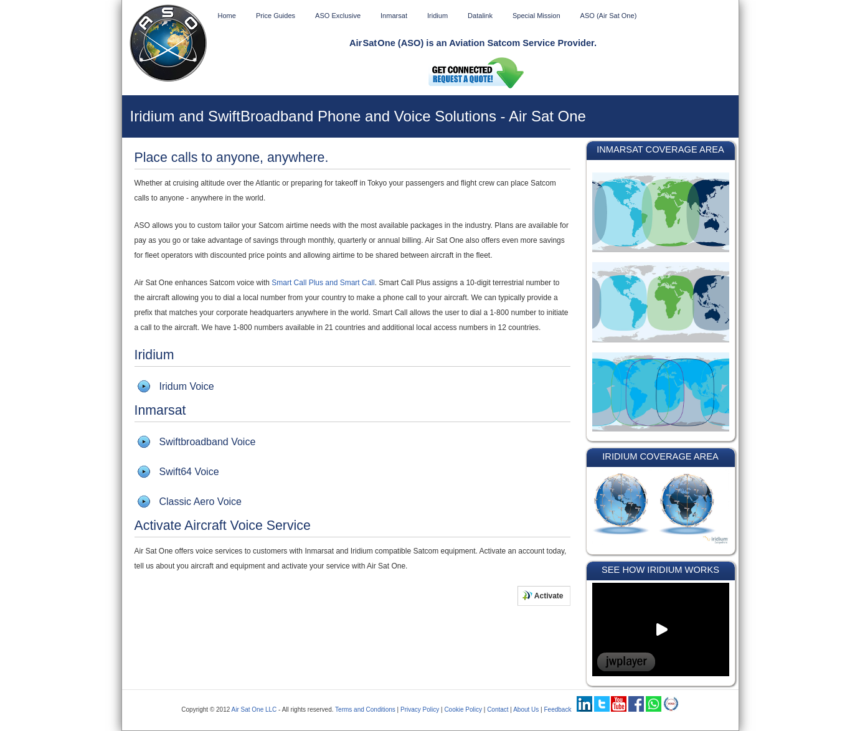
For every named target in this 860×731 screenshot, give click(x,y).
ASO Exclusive (338, 15)
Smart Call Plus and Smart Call (323, 282)
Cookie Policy (463, 709)
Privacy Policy (419, 709)
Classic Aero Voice (200, 501)
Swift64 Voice (189, 471)
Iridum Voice (186, 386)
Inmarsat (393, 15)
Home (227, 15)
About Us (526, 709)
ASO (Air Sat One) (608, 15)
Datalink (480, 15)
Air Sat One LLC (254, 709)
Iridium (437, 15)
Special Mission (536, 15)
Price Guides (275, 15)
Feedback (558, 709)
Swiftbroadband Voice (207, 441)
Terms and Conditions (365, 709)
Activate (543, 595)
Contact (497, 709)
